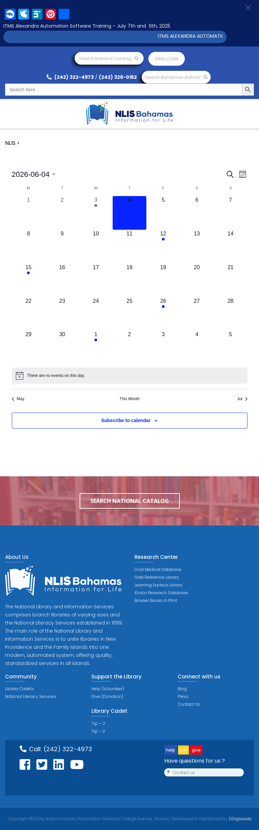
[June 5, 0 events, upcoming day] (163, 213)
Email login (166, 59)
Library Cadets (19, 689)
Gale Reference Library (157, 577)
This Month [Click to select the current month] (129, 398)
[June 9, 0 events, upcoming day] (62, 246)
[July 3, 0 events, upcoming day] (163, 347)
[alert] (130, 376)
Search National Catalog (109, 58)
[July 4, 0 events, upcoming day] (197, 347)
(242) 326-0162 (118, 77)
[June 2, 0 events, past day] (62, 213)
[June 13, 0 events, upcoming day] (197, 246)
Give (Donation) (107, 696)
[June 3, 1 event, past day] (96, 213)
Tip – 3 (98, 731)
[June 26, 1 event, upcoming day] (163, 314)
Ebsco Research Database (161, 593)
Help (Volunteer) (107, 689)
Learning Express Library (159, 585)
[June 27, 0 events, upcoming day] (197, 314)
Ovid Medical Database (158, 569)
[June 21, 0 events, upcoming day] (231, 280)
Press (183, 696)
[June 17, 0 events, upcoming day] (96, 280)
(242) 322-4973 (70, 77)
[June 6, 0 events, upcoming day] (197, 213)
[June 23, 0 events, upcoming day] (62, 314)
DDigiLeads (240, 819)
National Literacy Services (30, 696)
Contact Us (189, 704)
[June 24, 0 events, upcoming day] (96, 314)
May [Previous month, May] (18, 398)
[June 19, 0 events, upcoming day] (163, 280)
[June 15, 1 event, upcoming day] (29, 280)
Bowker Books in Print (156, 600)
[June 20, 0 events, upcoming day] (197, 280)
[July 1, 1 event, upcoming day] (96, 347)
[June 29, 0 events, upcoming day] (29, 347)
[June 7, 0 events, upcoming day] (231, 213)
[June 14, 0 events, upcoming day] (231, 246)
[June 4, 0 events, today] (129, 213)
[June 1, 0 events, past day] (29, 213)
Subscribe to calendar (125, 420)
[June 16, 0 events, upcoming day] (62, 280)
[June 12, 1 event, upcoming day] (163, 246)
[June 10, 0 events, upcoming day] (96, 246)
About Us (17, 557)
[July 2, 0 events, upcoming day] (129, 347)
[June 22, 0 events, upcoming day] (29, 314)
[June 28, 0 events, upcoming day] (231, 314)
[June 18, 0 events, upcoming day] (129, 280)
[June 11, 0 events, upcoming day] (129, 246)
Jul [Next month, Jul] (242, 398)
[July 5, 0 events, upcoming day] (231, 347)
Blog (182, 689)
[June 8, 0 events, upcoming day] (29, 246)
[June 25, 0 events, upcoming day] (129, 314)
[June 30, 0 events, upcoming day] (62, 347)
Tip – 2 (98, 723)
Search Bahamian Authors (176, 77)
